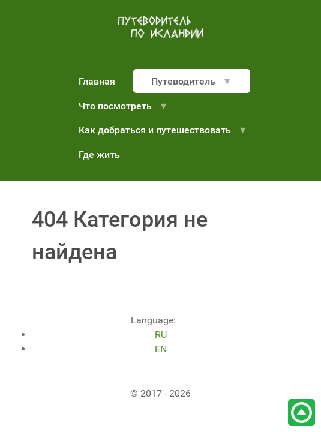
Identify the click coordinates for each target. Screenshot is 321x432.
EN (161, 349)
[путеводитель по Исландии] (161, 27)
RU (161, 334)
